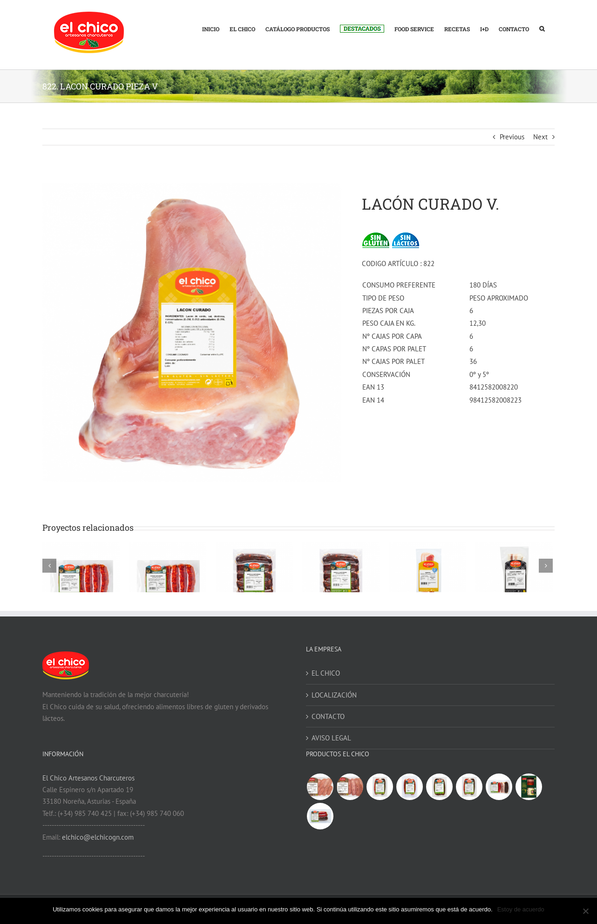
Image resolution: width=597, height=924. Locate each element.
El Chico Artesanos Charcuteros (88, 846)
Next (540, 136)
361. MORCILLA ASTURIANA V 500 (330, 638)
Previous (512, 136)
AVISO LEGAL (331, 806)
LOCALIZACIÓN (334, 763)
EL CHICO (326, 741)
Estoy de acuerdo (520, 909)
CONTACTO (328, 784)
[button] (541, 24)
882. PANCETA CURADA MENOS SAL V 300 (424, 638)
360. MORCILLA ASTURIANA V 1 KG (244, 638)
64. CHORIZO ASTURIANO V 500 (157, 638)
